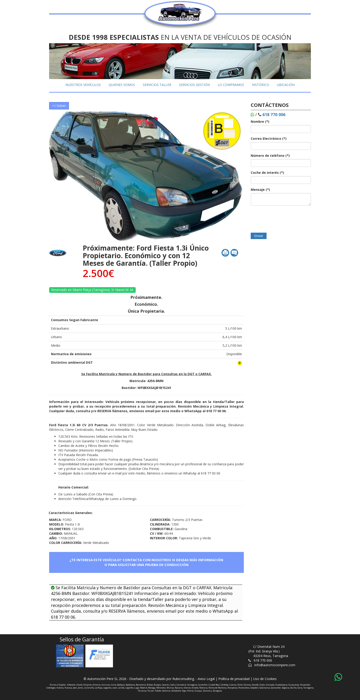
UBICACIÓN (286, 85)
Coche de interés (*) (267, 172)
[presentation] (286, 218)
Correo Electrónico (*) (269, 138)
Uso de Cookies (265, 679)
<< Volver (59, 105)
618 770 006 (263, 660)
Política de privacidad (234, 679)
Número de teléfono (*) (270, 155)
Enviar (258, 236)
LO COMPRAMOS (231, 85)
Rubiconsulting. (183, 679)
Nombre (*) (260, 121)
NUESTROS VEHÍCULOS (83, 85)
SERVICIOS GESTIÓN (194, 85)
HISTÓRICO (260, 85)
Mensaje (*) (260, 189)
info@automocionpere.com (274, 665)
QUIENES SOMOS (122, 85)
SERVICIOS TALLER (157, 85)
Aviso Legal (206, 679)
